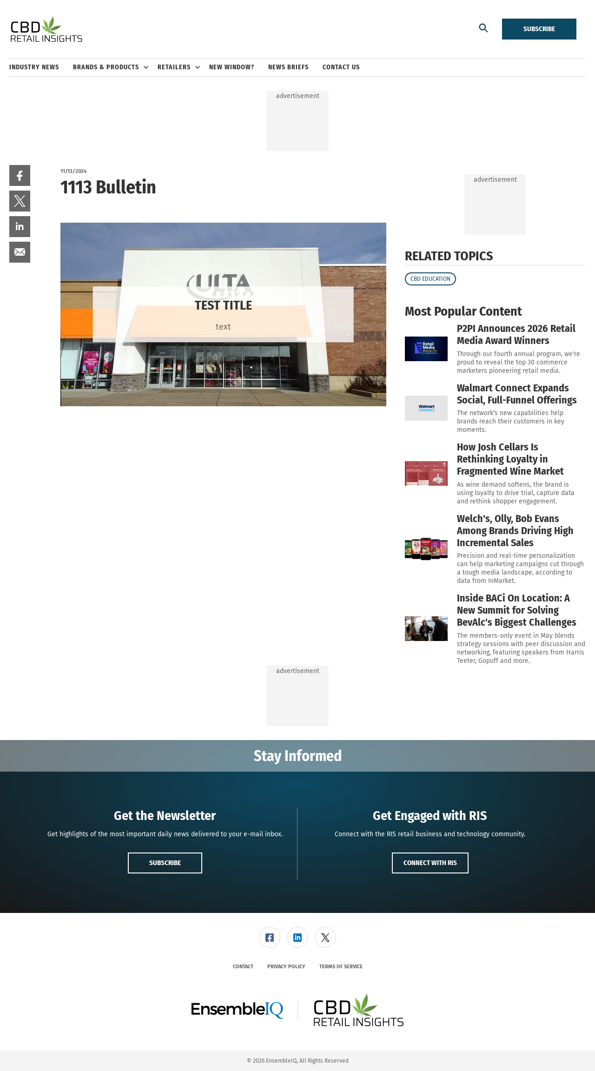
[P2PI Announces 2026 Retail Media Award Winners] (426, 349)
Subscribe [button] (165, 863)
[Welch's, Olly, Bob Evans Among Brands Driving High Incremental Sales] (426, 549)
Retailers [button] (174, 67)
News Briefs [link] (288, 67)
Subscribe (539, 29)
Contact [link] (243, 967)
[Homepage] (46, 29)
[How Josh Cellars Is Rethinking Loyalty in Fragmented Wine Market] (426, 473)
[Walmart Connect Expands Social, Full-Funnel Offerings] (426, 408)
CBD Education (430, 279)
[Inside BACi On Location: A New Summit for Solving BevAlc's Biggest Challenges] (426, 628)
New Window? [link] (231, 67)
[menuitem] (41, 67)
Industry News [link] (34, 67)
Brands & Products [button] (106, 67)
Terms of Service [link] (341, 967)
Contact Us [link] (341, 67)
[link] (19, 175)
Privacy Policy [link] (286, 967)
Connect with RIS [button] (430, 863)
